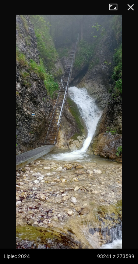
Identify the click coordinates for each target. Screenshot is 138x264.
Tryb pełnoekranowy (116, 7)
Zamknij (130, 7)
